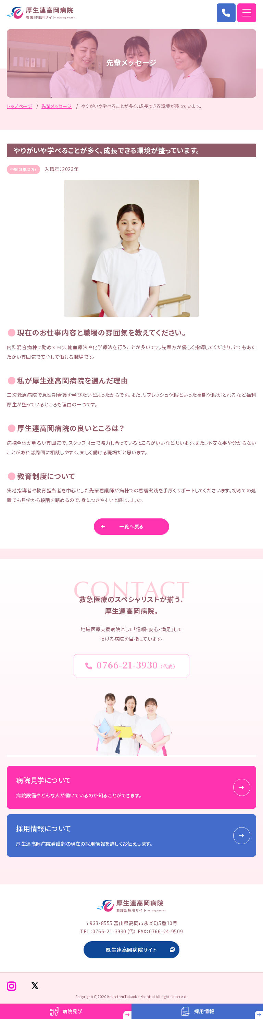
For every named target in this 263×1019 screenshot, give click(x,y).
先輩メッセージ (56, 106)
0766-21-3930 (131, 664)
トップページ (19, 106)
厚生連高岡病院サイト (131, 949)
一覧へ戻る (131, 526)
